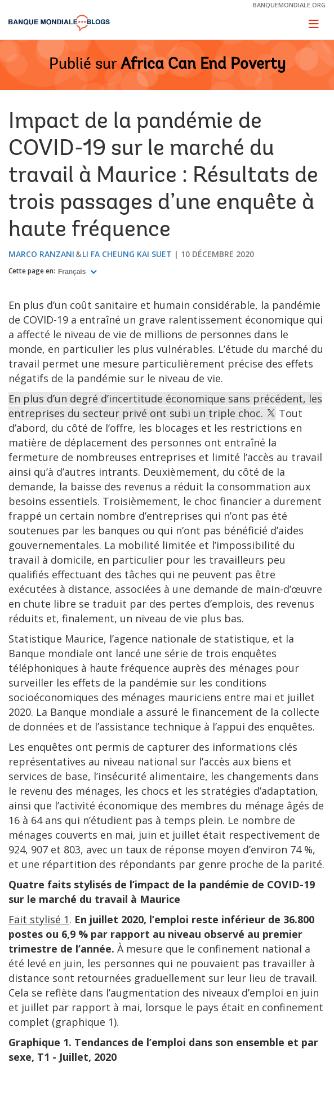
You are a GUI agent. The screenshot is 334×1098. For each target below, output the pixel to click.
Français (73, 272)
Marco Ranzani (41, 254)
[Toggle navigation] (314, 23)
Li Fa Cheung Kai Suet (127, 254)
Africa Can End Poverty (203, 65)
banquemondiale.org (289, 5)
